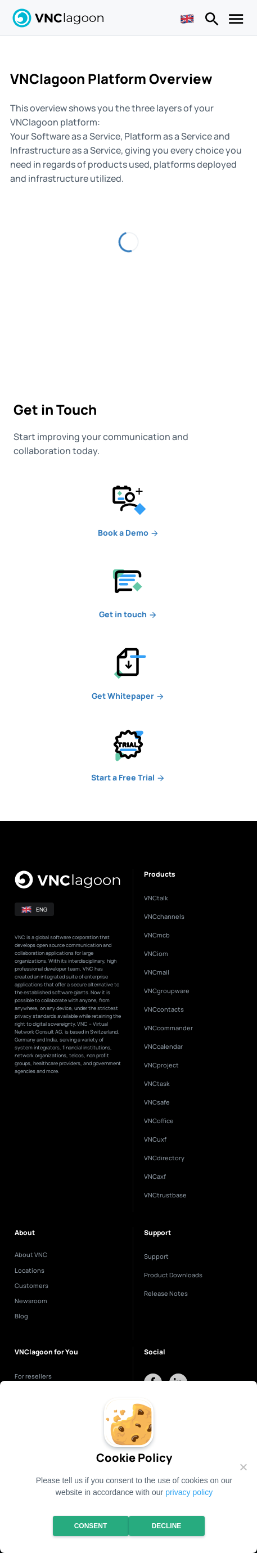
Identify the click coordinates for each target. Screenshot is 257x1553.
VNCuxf (155, 1139)
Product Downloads (173, 1275)
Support (156, 1256)
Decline (167, 1526)
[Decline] (243, 1467)
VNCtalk (156, 898)
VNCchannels (164, 916)
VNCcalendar (163, 1046)
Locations (29, 1270)
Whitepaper (128, 695)
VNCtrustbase (165, 1195)
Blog (21, 1316)
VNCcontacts (164, 1009)
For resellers (33, 1376)
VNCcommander (168, 1028)
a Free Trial (128, 777)
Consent (90, 1526)
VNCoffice (159, 1120)
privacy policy (189, 1492)
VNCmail (156, 972)
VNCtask (157, 1083)
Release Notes (166, 1293)
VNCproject (161, 1065)
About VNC (31, 1254)
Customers (31, 1285)
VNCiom (156, 953)
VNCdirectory (164, 1157)
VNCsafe (157, 1102)
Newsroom (31, 1300)
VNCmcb (157, 935)
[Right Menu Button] (212, 21)
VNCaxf (155, 1176)
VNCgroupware (167, 990)
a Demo (128, 532)
